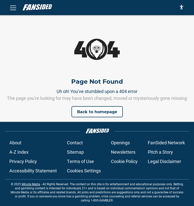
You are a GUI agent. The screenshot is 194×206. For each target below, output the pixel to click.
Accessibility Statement (33, 171)
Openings (120, 143)
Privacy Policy (23, 161)
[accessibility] (181, 8)
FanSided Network (166, 143)
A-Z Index (19, 152)
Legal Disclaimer (164, 161)
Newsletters (123, 152)
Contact (75, 143)
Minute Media (31, 184)
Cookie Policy (124, 161)
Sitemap (75, 152)
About (15, 143)
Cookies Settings (84, 171)
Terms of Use (80, 161)
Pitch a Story (160, 152)
